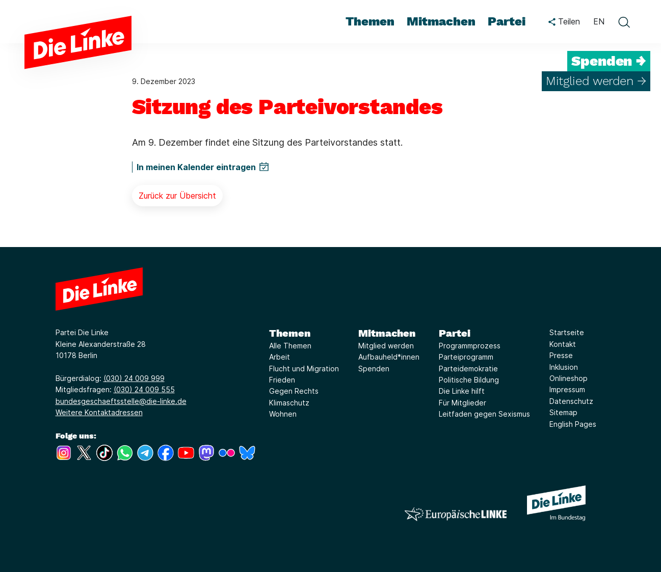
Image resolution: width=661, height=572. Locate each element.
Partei (454, 333)
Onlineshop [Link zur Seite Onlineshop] (568, 378)
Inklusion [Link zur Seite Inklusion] (563, 367)
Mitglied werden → (596, 81)
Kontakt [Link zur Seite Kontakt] (562, 344)
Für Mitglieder (462, 402)
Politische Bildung (469, 379)
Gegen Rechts (294, 391)
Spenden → (608, 61)
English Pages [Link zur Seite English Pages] (572, 424)
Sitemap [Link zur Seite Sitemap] (563, 412)
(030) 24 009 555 (144, 389)
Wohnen (283, 414)
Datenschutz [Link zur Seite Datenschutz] (571, 401)
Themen (289, 333)
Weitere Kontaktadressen (99, 412)
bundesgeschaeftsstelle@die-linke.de (121, 401)
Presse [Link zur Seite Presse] (561, 355)
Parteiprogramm (466, 356)
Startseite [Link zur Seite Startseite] (566, 332)
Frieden (282, 379)
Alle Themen (290, 345)
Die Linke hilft (462, 391)
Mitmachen (386, 333)
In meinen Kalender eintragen (196, 167)
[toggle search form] (624, 22)
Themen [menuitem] (370, 21)
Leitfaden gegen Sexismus (484, 414)
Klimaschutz (289, 402)
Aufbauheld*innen (388, 356)
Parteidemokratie (468, 368)
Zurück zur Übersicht (177, 195)
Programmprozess (469, 345)
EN (598, 21)
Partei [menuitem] (506, 21)
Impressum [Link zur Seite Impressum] (567, 389)
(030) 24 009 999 (134, 378)
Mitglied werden (386, 345)
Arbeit (279, 356)
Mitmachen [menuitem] (441, 21)
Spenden (373, 368)
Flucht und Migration (304, 368)
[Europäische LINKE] (456, 514)
